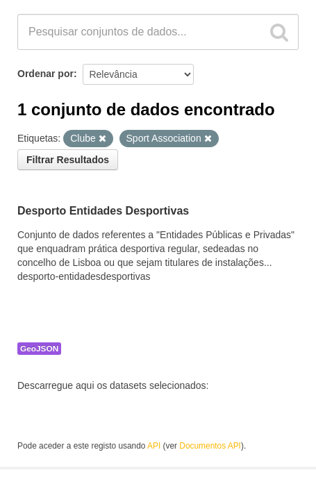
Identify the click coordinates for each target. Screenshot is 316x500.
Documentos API (210, 446)
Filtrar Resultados (67, 159)
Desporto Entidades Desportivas (103, 211)
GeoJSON (39, 348)
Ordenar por (45, 73)
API (153, 446)
